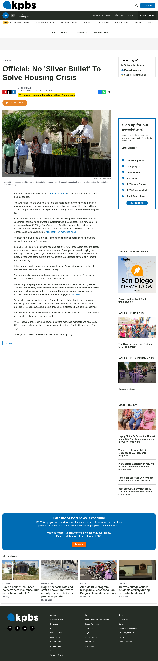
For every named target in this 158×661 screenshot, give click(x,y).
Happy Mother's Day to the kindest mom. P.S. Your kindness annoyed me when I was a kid (136, 439)
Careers (53, 628)
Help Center (89, 646)
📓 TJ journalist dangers (132, 65)
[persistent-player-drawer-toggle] (147, 18)
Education (84, 584)
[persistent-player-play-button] (6, 18)
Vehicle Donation (125, 642)
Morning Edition (25, 19)
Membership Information (128, 628)
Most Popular (128, 404)
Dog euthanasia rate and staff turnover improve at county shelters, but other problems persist (58, 591)
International (82, 32)
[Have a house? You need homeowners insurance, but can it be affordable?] (20, 570)
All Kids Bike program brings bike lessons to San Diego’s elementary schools (98, 590)
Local (53, 32)
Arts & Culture (69, 26)
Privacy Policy (55, 646)
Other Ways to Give (126, 633)
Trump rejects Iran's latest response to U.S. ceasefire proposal (132, 453)
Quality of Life (47, 584)
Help (150, 26)
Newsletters (54, 624)
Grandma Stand (126, 389)
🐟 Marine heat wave (131, 70)
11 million (76, 294)
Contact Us (89, 628)
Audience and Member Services (97, 619)
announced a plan (58, 193)
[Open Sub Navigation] (31, 26)
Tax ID (121, 637)
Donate (79, 544)
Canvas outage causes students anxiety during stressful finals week (134, 590)
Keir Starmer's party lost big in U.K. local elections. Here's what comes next (135, 492)
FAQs (87, 633)
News (26, 26)
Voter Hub (15, 26)
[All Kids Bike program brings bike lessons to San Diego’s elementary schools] (98, 570)
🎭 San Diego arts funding (133, 75)
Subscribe (137, 203)
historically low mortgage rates (61, 232)
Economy (6, 584)
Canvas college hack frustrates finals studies (134, 300)
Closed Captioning (92, 624)
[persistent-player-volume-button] (13, 18)
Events (138, 26)
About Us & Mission (57, 619)
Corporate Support (126, 619)
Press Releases (56, 642)
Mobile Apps (55, 637)
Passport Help (90, 642)
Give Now (148, 6)
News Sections (101, 32)
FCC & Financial (56, 633)
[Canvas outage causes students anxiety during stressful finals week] (137, 570)
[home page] (18, 6)
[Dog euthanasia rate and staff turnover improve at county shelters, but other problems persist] (59, 570)
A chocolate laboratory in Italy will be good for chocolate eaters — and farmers (136, 467)
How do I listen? (91, 637)
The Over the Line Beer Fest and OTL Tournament (135, 345)
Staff (52, 651)
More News (10, 556)
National (65, 32)
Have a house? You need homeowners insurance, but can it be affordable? (20, 590)
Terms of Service (56, 655)
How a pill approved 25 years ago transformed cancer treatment (136, 479)
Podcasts (104, 26)
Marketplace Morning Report (121, 18)
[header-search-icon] (136, 6)
